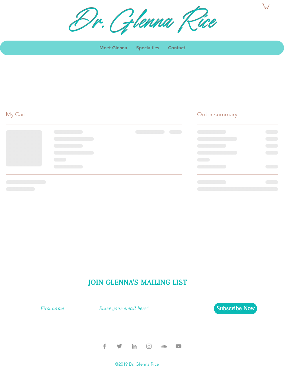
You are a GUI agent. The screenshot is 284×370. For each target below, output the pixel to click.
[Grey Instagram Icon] (148, 346)
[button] (266, 5)
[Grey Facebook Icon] (104, 346)
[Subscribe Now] (235, 308)
